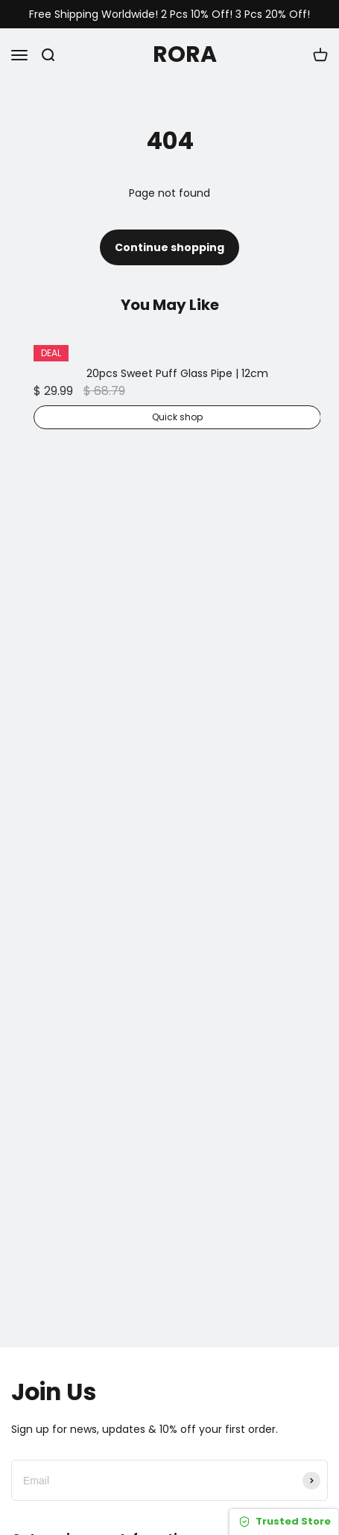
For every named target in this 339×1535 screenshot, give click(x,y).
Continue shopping (169, 247)
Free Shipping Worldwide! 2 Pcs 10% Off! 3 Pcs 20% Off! (169, 14)
